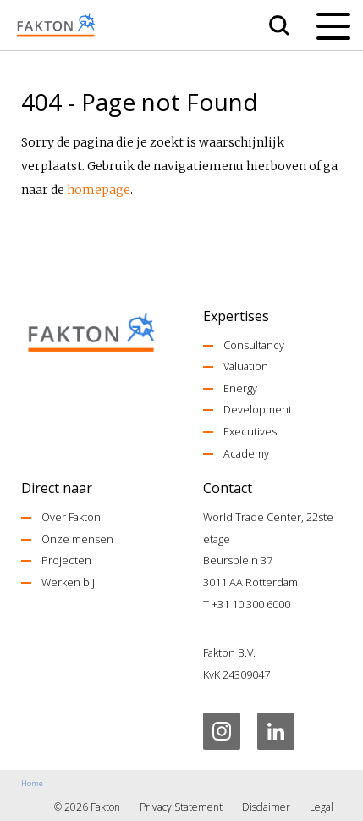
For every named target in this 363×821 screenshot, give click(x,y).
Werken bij (68, 582)
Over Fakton (71, 516)
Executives (250, 431)
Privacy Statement (181, 807)
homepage (98, 189)
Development (257, 409)
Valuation (245, 366)
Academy (246, 453)
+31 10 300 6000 (251, 604)
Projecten (66, 560)
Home (32, 783)
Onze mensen (77, 538)
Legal (321, 807)
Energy (240, 388)
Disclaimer (266, 807)
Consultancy (253, 344)
